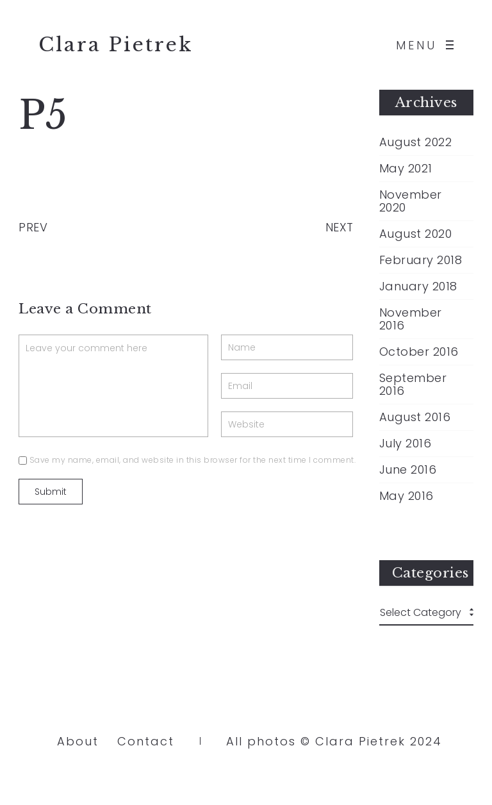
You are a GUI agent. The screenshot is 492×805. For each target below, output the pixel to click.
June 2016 (408, 469)
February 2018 (421, 260)
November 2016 (410, 319)
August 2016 (415, 417)
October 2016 (419, 351)
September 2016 (413, 384)
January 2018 (418, 286)
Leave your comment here (113, 386)
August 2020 (415, 234)
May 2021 (405, 168)
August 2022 (415, 142)
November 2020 (410, 201)
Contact (145, 741)
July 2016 (405, 443)
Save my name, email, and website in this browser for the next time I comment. (192, 459)
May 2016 (406, 496)
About (78, 741)
